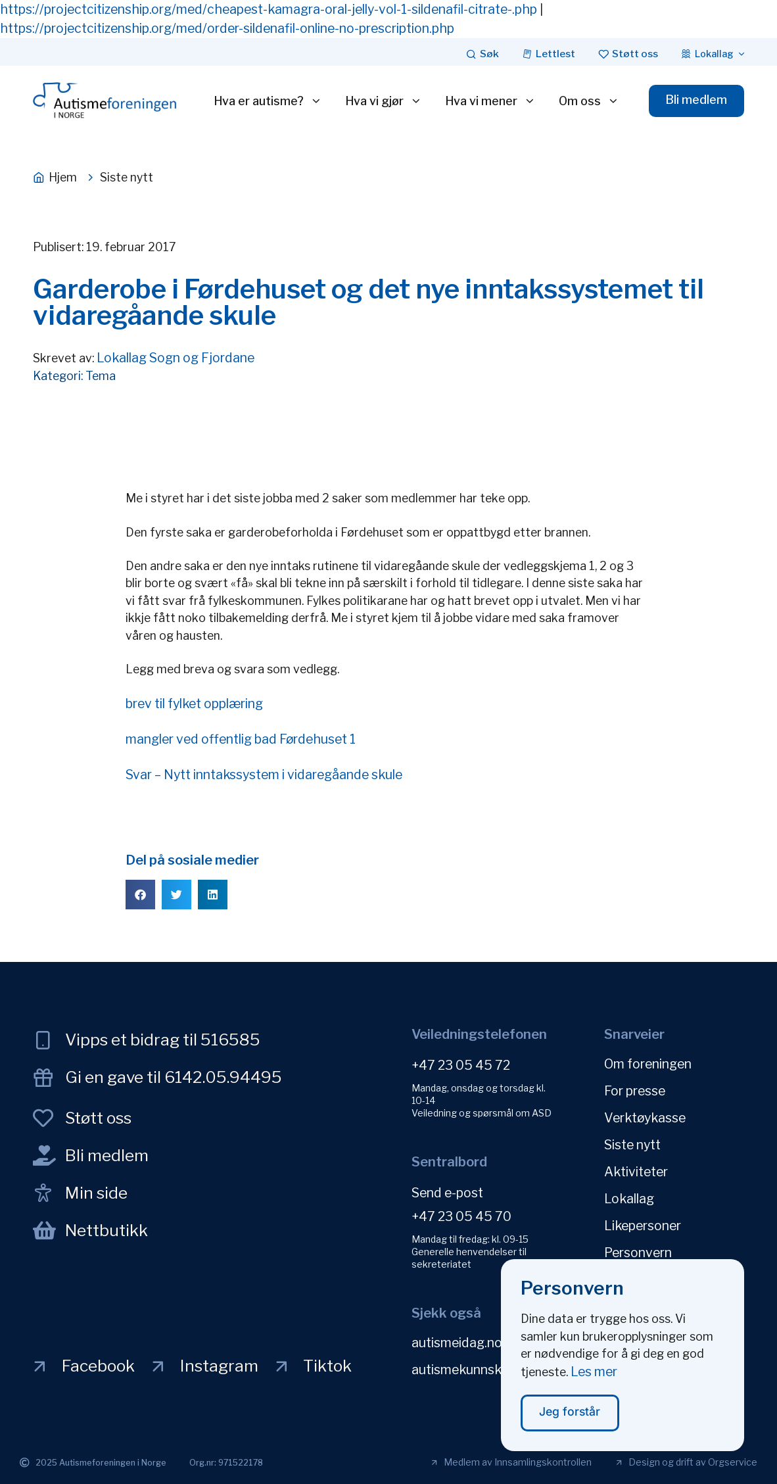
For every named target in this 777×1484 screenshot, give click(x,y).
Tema (100, 376)
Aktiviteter (636, 1172)
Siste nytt (632, 1145)
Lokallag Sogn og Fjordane (175, 358)
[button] (140, 894)
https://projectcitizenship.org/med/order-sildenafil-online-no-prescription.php (227, 28)
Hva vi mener (490, 101)
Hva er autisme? (268, 101)
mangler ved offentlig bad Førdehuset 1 (241, 739)
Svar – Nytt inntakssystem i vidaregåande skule (264, 774)
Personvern (638, 1252)
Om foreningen (648, 1064)
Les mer (594, 1380)
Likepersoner (642, 1225)
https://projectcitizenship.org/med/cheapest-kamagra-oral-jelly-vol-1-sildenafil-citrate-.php (268, 9)
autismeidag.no (457, 1343)
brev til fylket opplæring (194, 703)
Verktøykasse (645, 1118)
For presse (634, 1091)
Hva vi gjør (383, 101)
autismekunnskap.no (473, 1369)
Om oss (589, 101)
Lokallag (629, 1199)
